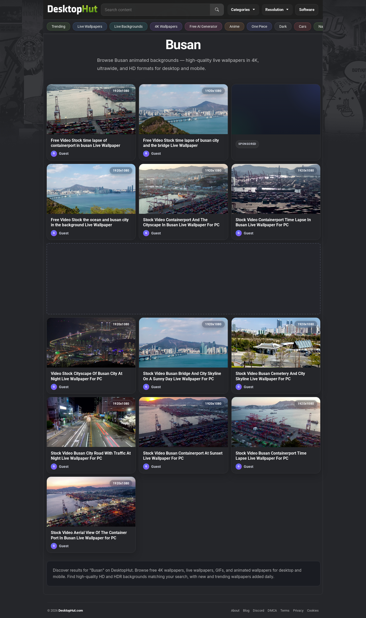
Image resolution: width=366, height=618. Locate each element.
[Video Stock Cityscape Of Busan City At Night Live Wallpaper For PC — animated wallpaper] (91, 356)
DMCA (272, 610)
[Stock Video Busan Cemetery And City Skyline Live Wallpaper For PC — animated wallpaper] (276, 356)
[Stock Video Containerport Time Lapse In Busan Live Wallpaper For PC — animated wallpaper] (276, 202)
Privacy (298, 610)
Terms (284, 610)
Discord (258, 610)
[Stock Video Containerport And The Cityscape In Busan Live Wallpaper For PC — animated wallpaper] (183, 202)
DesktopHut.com (70, 610)
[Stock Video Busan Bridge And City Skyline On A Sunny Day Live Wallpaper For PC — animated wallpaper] (183, 356)
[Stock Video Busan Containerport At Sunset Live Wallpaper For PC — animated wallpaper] (183, 435)
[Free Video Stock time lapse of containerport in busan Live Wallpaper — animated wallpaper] (91, 122)
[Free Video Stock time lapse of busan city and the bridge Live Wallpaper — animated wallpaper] (183, 122)
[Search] (217, 10)
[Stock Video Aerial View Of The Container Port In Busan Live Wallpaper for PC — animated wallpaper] (91, 515)
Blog (246, 610)
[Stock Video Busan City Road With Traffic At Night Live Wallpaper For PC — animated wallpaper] (91, 435)
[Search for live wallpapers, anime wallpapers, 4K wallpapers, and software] (155, 10)
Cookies (313, 610)
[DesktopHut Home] (72, 10)
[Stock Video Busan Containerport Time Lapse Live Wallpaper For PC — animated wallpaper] (276, 435)
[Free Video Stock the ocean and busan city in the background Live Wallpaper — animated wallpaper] (91, 202)
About (235, 610)
